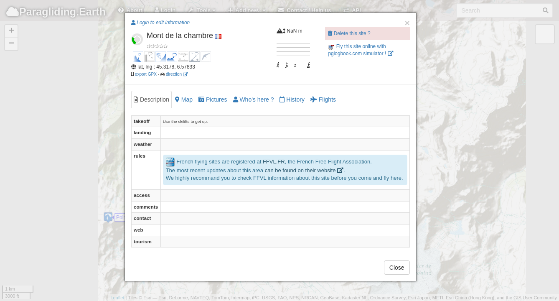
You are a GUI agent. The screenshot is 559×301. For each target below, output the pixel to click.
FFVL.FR (274, 161)
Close (396, 267)
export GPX (146, 74)
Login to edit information (160, 23)
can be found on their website (304, 170)
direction (177, 74)
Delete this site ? (349, 33)
